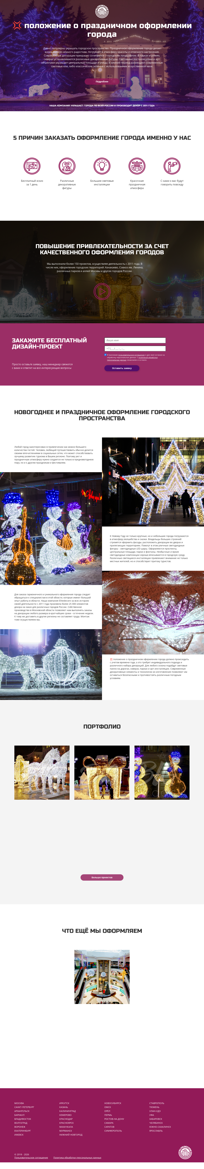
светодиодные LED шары (133, 550)
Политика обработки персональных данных (77, 1164)
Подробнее (102, 81)
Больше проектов (102, 881)
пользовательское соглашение (131, 357)
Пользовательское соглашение (31, 1164)
